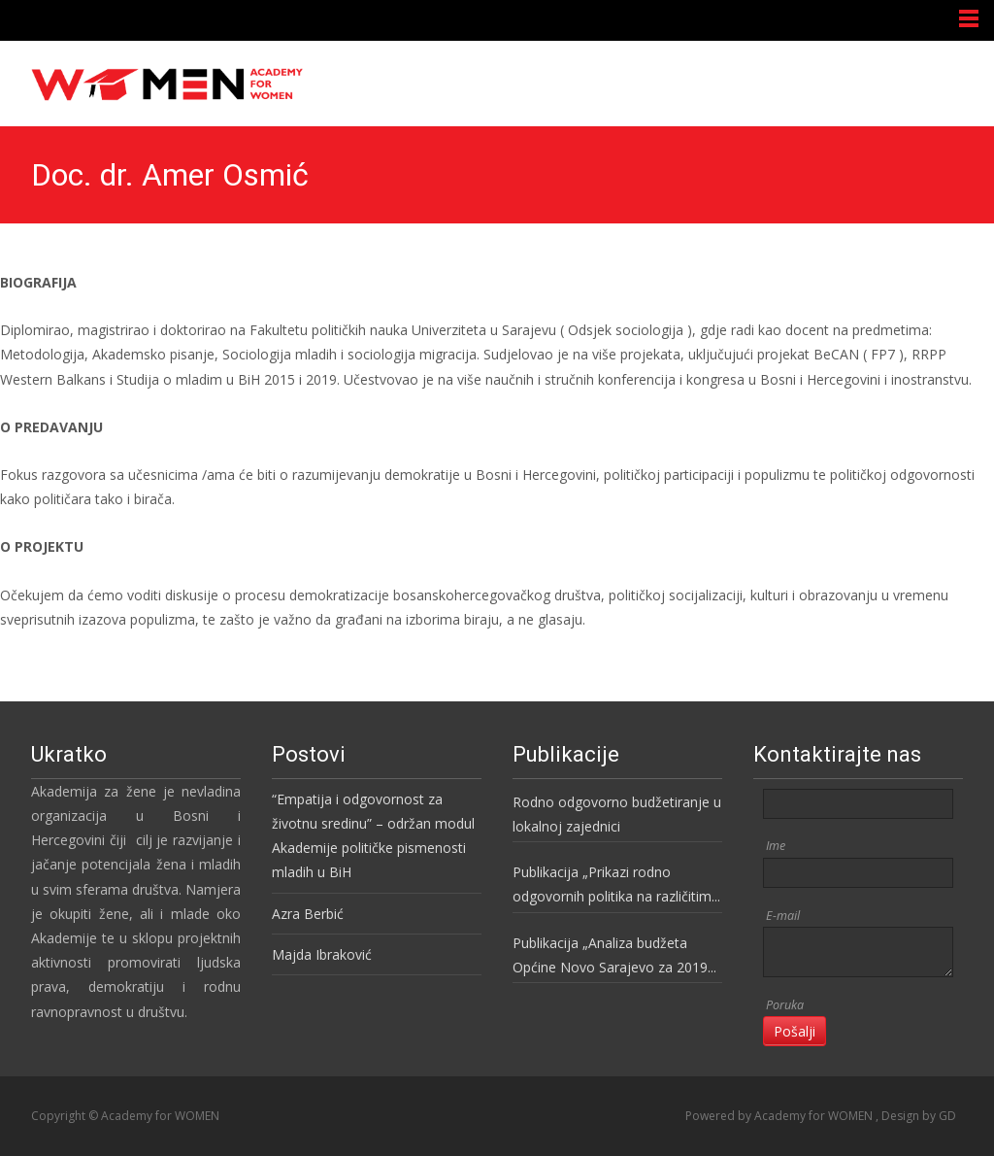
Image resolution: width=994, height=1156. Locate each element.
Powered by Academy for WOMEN (780, 1115)
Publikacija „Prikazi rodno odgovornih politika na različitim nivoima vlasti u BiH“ (612, 885)
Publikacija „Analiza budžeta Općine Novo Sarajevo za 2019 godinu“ (610, 956)
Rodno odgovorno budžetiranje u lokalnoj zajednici (617, 814)
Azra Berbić (308, 913)
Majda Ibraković (322, 954)
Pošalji (794, 1031)
